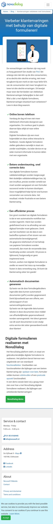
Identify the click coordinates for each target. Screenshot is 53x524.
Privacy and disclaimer (12, 491)
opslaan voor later (30, 372)
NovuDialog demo (15, 399)
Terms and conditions (11, 494)
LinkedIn (7, 467)
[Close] (6, 517)
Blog (12, 11)
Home (5, 11)
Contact (6, 484)
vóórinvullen (25, 375)
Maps (18, 453)
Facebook (8, 463)
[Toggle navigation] (48, 4)
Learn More (14, 514)
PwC (38, 72)
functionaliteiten (14, 365)
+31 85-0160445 (10, 436)
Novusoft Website (10, 481)
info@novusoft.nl (11, 439)
